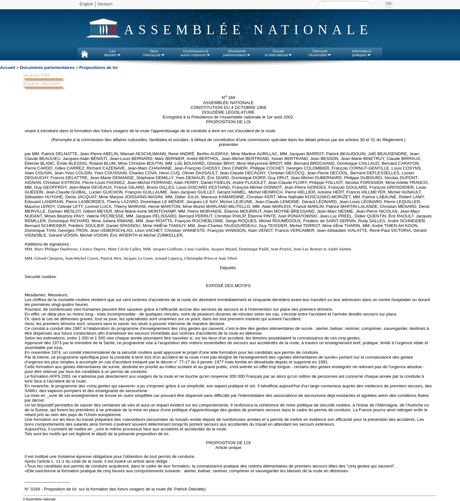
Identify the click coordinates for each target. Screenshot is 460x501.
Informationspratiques (362, 53)
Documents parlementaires (47, 67)
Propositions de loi (98, 67)
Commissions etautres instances (195, 53)
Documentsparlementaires (237, 53)
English (86, 4)
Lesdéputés (112, 53)
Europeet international (278, 53)
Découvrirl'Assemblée (320, 53)
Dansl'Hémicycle (154, 53)
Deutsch (105, 4)
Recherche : (324, 4)
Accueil (7, 67)
